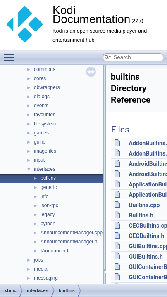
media (41, 269)
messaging (46, 278)
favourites (44, 115)
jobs (38, 260)
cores (40, 78)
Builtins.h (141, 215)
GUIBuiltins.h (145, 256)
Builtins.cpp (144, 205)
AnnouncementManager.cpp (72, 233)
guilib (39, 142)
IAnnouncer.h (55, 251)
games (41, 133)
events (41, 105)
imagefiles (45, 151)
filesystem (45, 124)
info (44, 196)
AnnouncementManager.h (69, 242)
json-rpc (49, 205)
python (48, 223)
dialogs (42, 96)
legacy (48, 214)
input (39, 160)
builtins (48, 178)
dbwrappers (47, 87)
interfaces (44, 169)
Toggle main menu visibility (11, 54)
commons (44, 69)
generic (49, 187)
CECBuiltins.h (146, 236)
